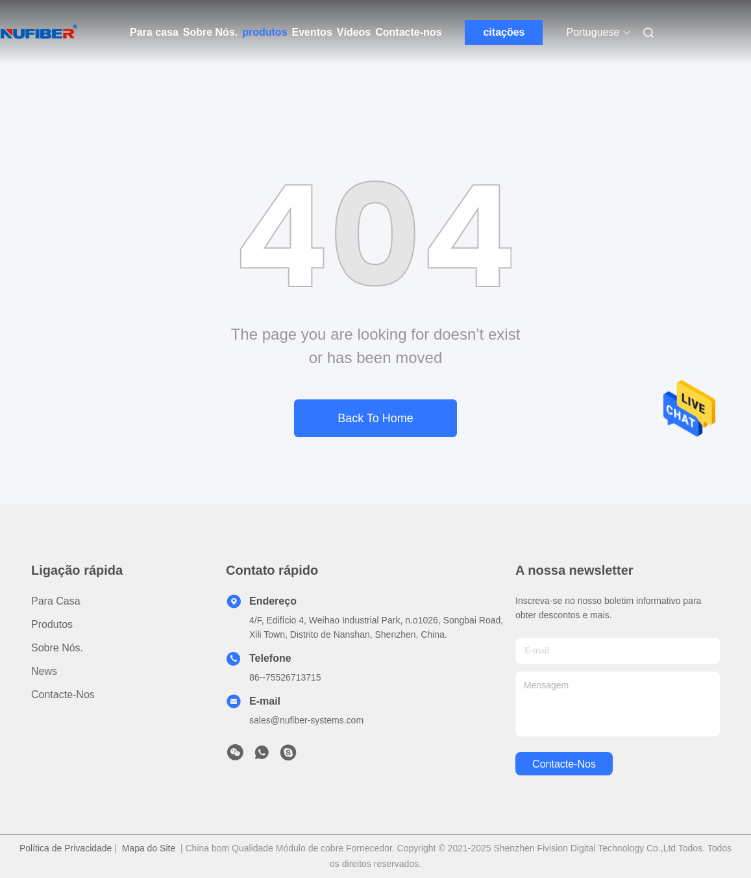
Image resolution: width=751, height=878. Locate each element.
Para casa (154, 32)
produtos (264, 32)
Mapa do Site (149, 848)
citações (503, 32)
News (44, 671)
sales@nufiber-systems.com (306, 720)
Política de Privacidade (65, 848)
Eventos (312, 32)
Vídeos (354, 32)
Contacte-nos (408, 32)
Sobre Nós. (210, 32)
